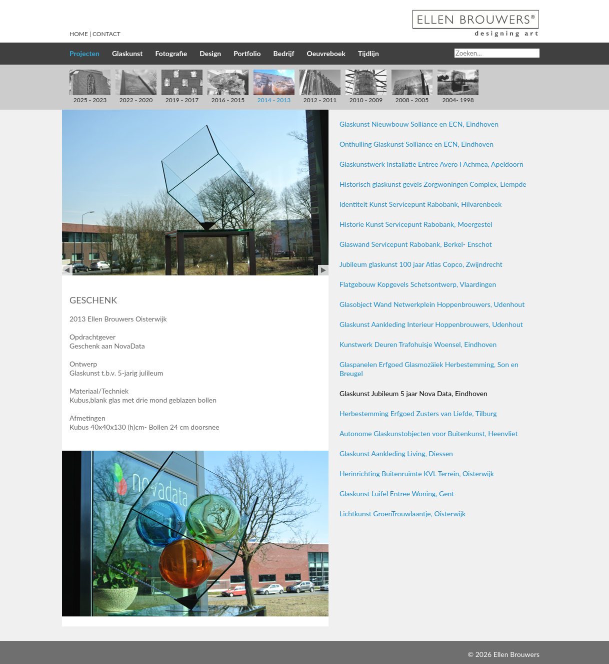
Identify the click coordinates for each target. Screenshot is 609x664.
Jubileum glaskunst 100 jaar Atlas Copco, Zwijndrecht (421, 264)
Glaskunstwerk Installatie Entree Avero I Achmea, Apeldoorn (432, 164)
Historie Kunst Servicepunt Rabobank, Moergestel (416, 224)
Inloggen (453, 654)
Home (79, 34)
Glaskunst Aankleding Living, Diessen (396, 453)
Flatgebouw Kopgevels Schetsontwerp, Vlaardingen (418, 284)
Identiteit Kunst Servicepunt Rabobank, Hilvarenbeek (421, 204)
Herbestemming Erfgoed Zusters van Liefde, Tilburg (418, 413)
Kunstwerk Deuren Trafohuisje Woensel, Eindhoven (418, 344)
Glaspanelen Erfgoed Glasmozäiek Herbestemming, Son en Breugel (429, 369)
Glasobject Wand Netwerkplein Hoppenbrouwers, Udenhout (432, 304)
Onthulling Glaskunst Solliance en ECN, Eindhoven (417, 144)
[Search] (497, 53)
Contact (106, 34)
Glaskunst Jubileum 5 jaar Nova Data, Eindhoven (414, 393)
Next (323, 270)
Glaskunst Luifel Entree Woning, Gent (397, 493)
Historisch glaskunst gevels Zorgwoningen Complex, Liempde (433, 184)
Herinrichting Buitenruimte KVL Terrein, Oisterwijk (417, 473)
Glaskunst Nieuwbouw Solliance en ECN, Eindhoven (419, 124)
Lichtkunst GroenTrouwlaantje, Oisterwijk (403, 513)
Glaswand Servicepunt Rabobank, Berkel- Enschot (416, 244)
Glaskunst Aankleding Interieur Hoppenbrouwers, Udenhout (431, 324)
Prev (67, 270)
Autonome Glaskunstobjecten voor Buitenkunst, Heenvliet (429, 433)
